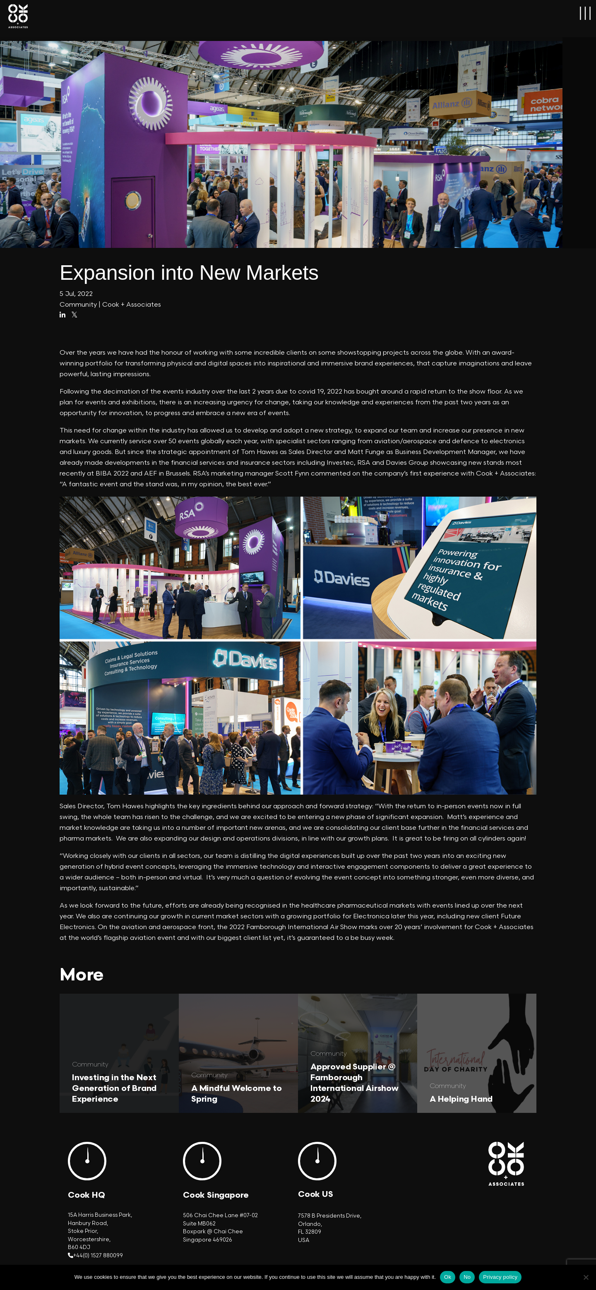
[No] (586, 1277)
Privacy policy (500, 1277)
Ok (447, 1277)
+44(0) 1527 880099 (98, 1255)
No (467, 1277)
